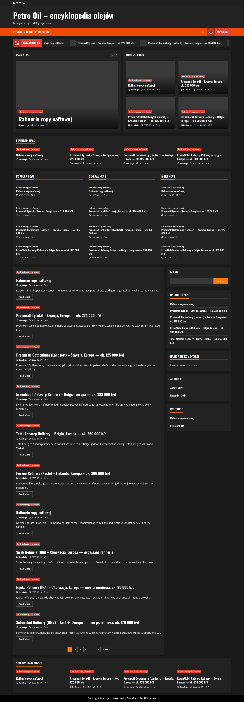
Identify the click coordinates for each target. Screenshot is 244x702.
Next (105, 649)
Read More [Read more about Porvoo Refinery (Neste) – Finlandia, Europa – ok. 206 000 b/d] (26, 494)
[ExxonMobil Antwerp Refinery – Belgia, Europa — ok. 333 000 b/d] (202, 149)
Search (174, 272)
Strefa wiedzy (177, 425)
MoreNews (133, 698)
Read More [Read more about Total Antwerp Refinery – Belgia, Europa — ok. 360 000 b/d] (26, 455)
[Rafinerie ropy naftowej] (67, 95)
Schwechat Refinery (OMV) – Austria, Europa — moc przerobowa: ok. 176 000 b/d (77, 622)
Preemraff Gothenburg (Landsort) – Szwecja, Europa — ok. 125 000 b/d (189, 43)
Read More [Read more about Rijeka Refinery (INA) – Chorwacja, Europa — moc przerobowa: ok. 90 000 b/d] (26, 604)
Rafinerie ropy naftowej (56, 43)
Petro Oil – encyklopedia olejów (63, 15)
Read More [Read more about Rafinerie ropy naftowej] (26, 297)
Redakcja (25, 125)
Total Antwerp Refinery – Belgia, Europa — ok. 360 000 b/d (61, 433)
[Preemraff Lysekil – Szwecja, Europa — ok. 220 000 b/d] (95, 149)
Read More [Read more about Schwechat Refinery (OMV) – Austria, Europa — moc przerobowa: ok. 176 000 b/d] (26, 639)
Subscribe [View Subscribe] (218, 32)
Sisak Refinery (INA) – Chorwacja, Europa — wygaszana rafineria (64, 552)
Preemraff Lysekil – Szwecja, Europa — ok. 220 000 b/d (110, 43)
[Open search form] (203, 32)
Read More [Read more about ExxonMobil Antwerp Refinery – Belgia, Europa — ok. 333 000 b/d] (26, 415)
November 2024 (178, 395)
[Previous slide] (112, 55)
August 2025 (176, 388)
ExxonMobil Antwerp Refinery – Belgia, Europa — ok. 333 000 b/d (203, 119)
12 (97, 649)
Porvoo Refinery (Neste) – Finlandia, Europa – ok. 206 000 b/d (63, 473)
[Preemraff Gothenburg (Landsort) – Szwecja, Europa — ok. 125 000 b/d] (149, 149)
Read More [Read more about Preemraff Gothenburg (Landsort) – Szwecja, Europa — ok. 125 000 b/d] (26, 376)
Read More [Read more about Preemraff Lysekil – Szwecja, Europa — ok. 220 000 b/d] (26, 337)
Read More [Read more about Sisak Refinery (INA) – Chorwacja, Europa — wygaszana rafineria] (26, 569)
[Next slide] (116, 55)
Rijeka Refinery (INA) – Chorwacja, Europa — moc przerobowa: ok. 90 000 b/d (75, 587)
